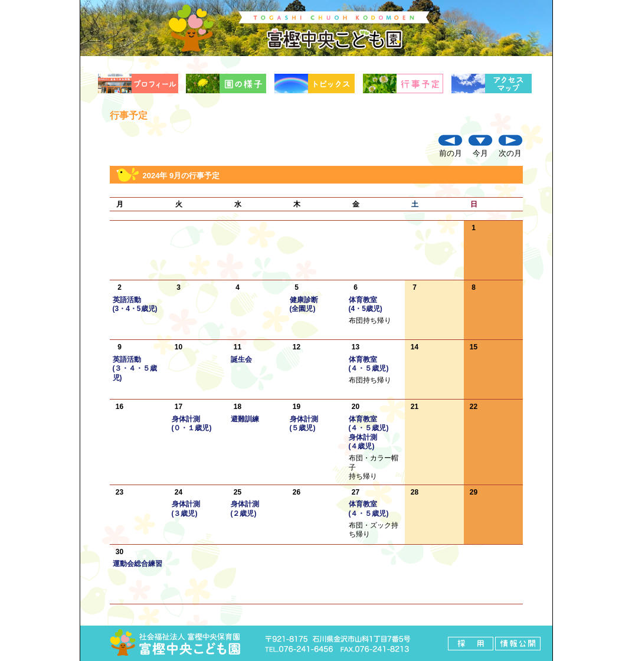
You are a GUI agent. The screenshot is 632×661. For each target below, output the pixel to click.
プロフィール (139, 83)
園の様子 (227, 83)
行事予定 (404, 83)
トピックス (315, 83)
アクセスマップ (492, 83)
